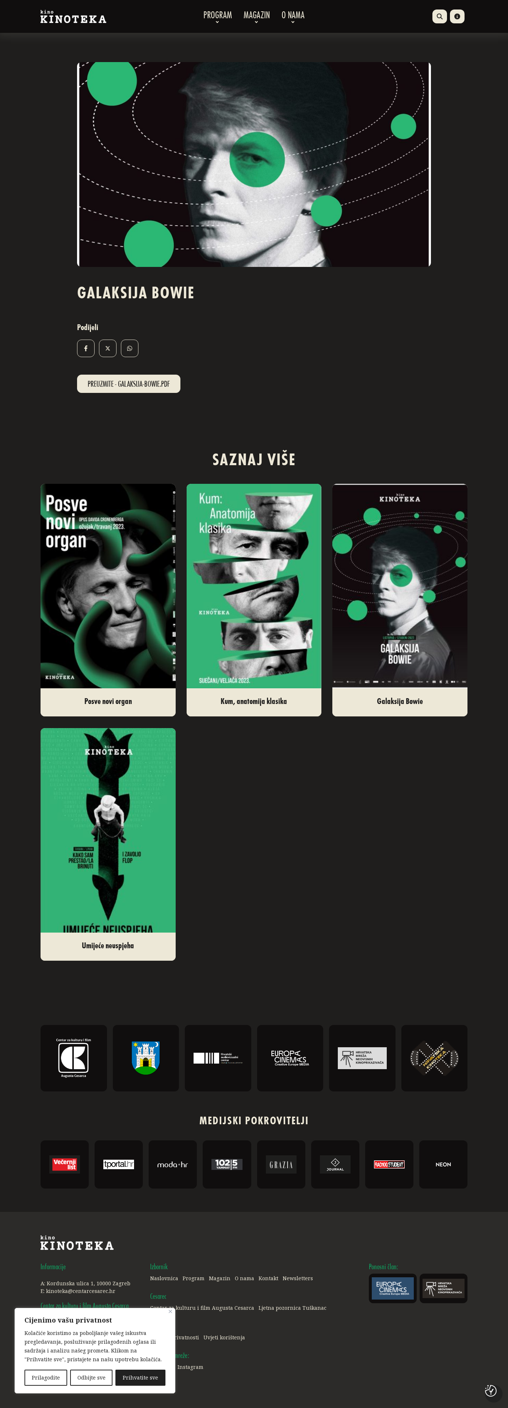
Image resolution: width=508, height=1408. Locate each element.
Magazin (257, 16)
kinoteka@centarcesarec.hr (80, 1291)
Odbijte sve (91, 1377)
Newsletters (298, 1278)
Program (217, 16)
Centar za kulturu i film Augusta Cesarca (202, 1307)
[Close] (170, 1311)
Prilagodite (46, 1377)
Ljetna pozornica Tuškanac (292, 1307)
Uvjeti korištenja (224, 1337)
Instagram (190, 1366)
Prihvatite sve (140, 1377)
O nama (293, 16)
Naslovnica (164, 1278)
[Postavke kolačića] (491, 1391)
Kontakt (268, 1278)
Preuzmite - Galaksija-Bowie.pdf (129, 384)
